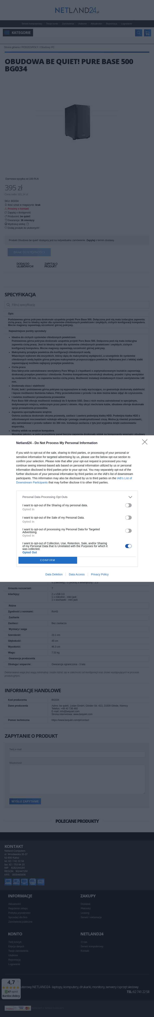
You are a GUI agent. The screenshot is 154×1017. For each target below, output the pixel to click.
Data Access (77, 574)
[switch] (128, 505)
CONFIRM (47, 560)
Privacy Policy (100, 574)
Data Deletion (54, 574)
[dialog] (77, 508)
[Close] (146, 443)
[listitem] (77, 497)
